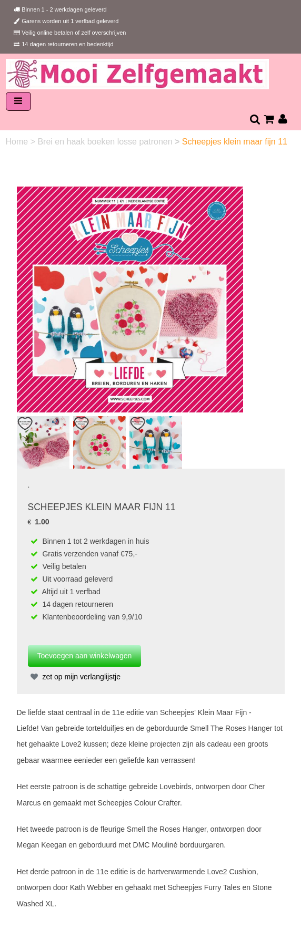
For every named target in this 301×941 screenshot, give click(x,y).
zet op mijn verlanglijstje (74, 677)
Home (18, 141)
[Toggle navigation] (18, 101)
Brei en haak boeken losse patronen (106, 141)
